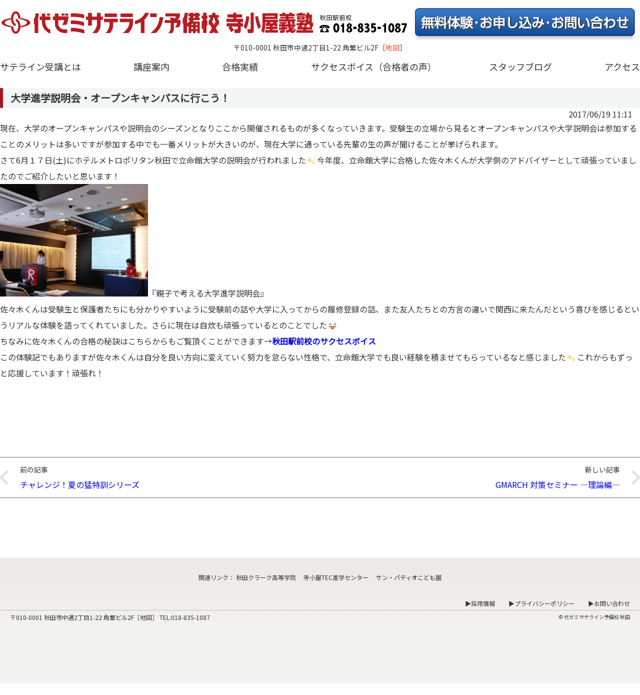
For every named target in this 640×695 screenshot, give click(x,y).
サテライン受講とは (40, 66)
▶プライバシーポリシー (541, 603)
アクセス (622, 66)
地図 (393, 47)
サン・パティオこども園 (409, 577)
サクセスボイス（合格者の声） (373, 66)
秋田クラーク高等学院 (266, 577)
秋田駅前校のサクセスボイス (324, 341)
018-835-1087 (190, 617)
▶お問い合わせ (609, 603)
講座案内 (152, 66)
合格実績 (240, 66)
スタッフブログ (520, 66)
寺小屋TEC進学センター (336, 577)
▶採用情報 (480, 603)
